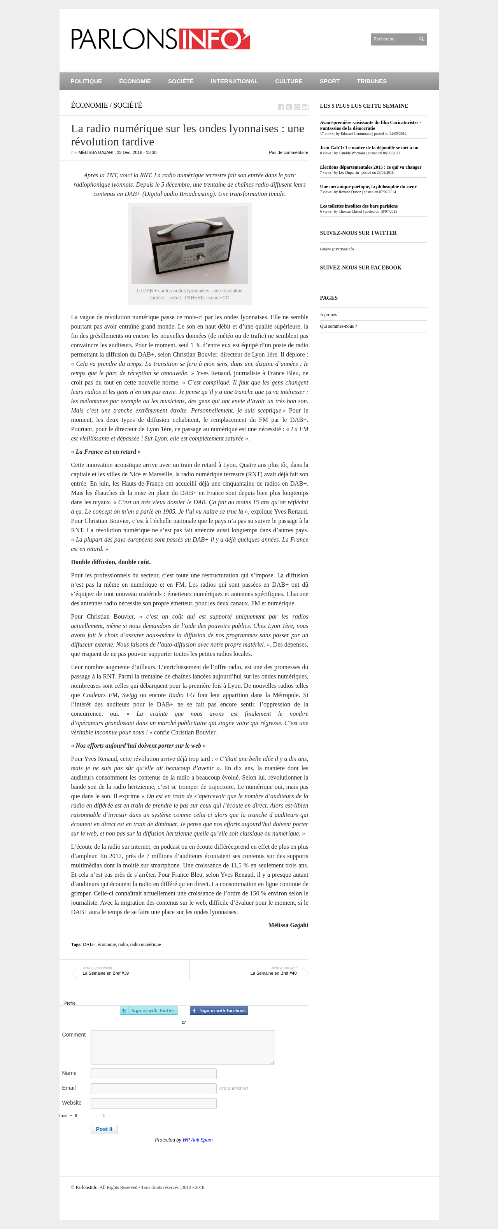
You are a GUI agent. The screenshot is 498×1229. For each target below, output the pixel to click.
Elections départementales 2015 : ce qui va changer (371, 167)
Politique (86, 81)
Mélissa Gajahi (96, 152)
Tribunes (372, 81)
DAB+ (89, 944)
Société (181, 81)
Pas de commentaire (289, 152)
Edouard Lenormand (356, 133)
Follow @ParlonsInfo (337, 249)
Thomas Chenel (350, 211)
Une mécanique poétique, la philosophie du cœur (368, 186)
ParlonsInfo (87, 1187)
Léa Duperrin (349, 172)
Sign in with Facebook (219, 1010)
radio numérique (145, 944)
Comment (74, 1034)
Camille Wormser (352, 153)
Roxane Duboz (350, 192)
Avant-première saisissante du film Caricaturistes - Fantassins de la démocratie (370, 125)
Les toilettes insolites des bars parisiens (359, 206)
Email (69, 1088)
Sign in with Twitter (149, 1010)
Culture (289, 81)
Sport (330, 81)
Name (69, 1073)
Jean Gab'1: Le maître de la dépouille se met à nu (369, 147)
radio (123, 944)
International (234, 81)
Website (72, 1103)
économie (107, 944)
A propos (328, 314)
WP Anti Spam (197, 1140)
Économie (135, 81)
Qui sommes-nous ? (338, 326)
